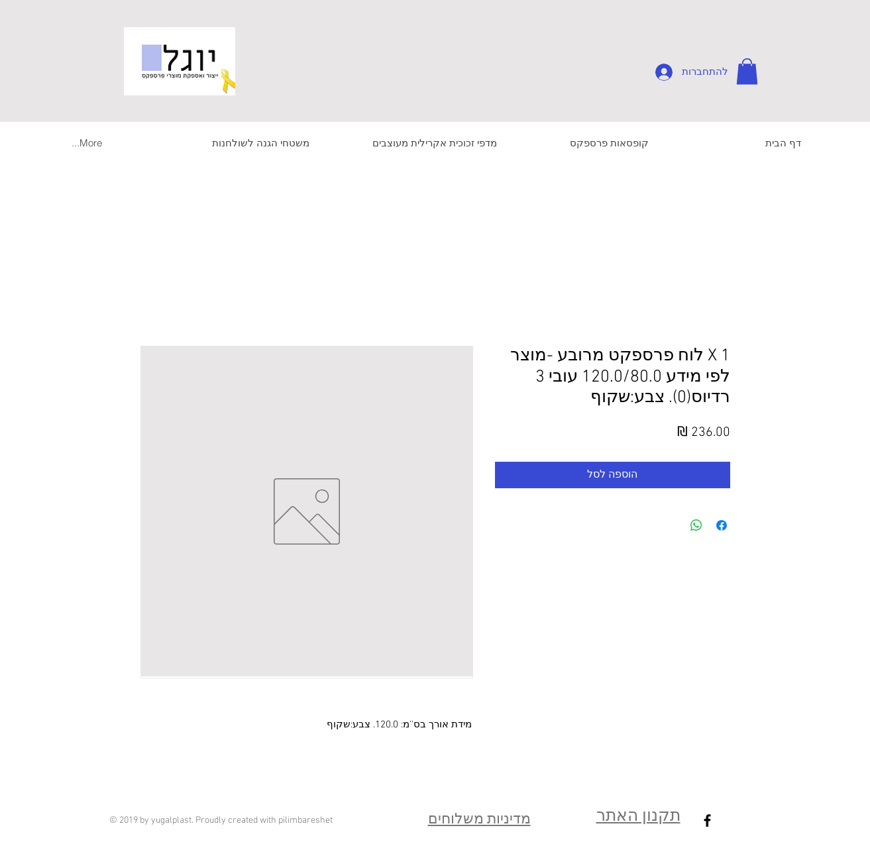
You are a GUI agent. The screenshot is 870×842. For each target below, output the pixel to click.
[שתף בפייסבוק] (722, 525)
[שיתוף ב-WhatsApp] (696, 525)
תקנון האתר (638, 817)
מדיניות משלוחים (479, 820)
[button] (747, 71)
